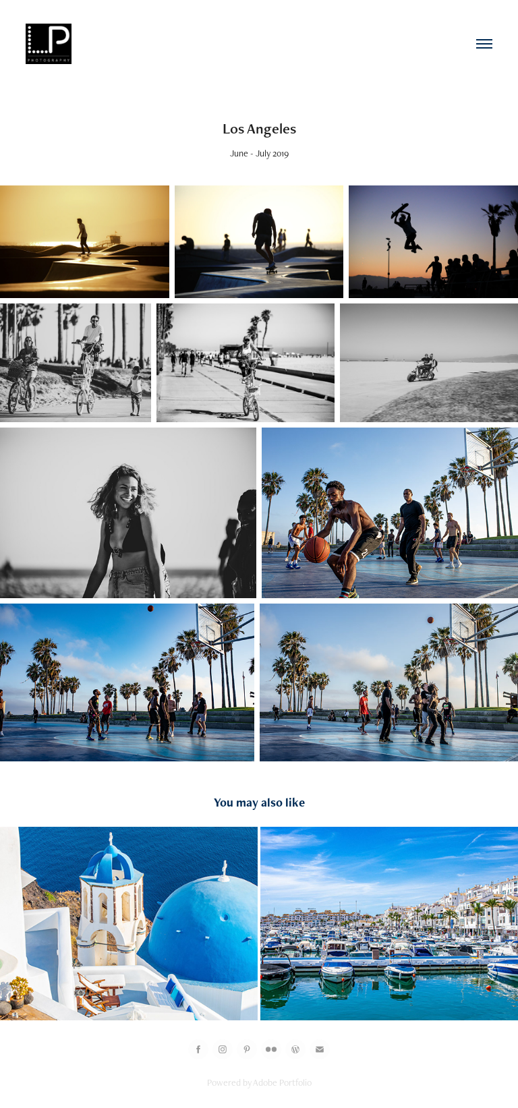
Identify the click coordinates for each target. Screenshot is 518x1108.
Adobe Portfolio (282, 1082)
